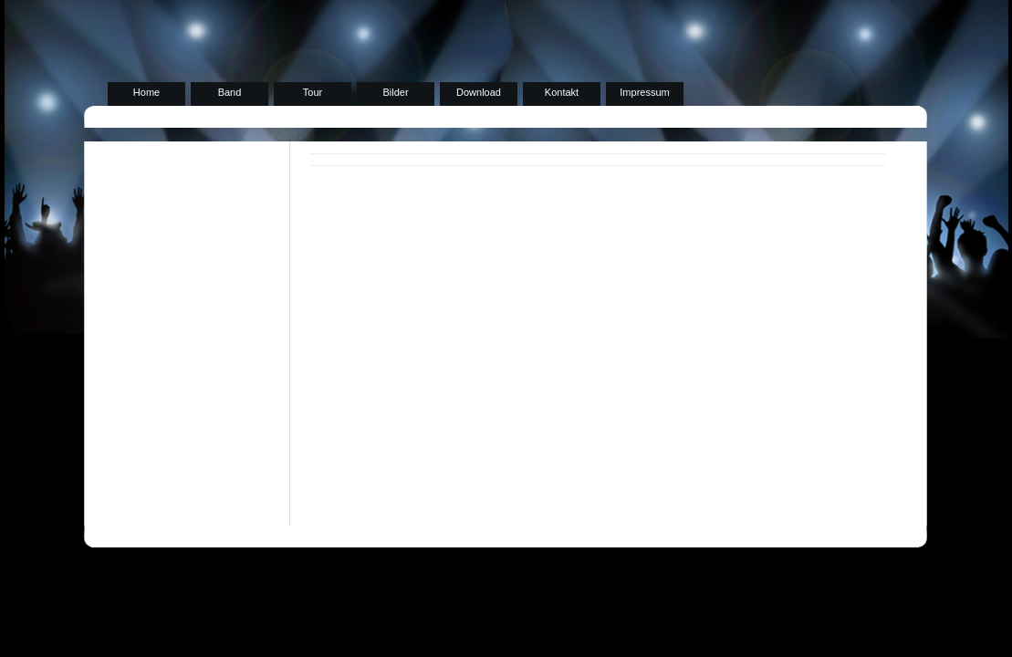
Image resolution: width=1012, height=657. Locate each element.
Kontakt (562, 92)
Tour (312, 92)
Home (146, 92)
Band (230, 92)
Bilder (395, 92)
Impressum (644, 92)
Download (478, 92)
